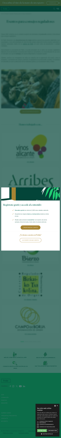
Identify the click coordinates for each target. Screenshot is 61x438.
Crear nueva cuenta (30, 227)
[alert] (47, 420)
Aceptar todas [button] (42, 430)
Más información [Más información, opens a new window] (41, 419)
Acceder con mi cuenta (30, 240)
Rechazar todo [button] (53, 430)
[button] (47, 434)
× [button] (57, 405)
